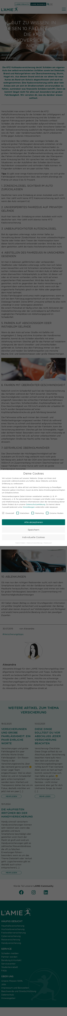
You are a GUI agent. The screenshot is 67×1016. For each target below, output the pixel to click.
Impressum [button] (48, 541)
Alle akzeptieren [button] (33, 520)
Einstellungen (29, 505)
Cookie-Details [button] (20, 541)
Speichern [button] (33, 528)
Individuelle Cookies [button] (33, 535)
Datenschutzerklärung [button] (35, 541)
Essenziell (8, 511)
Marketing (37, 511)
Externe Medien (54, 511)
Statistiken (22, 511)
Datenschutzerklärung (35, 503)
